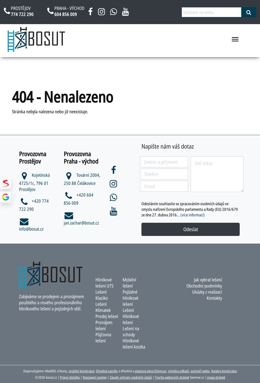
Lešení (128, 310)
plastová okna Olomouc (151, 371)
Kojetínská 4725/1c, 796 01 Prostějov (34, 182)
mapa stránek (216, 377)
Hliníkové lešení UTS (104, 283)
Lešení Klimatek (103, 307)
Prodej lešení (106, 316)
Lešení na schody (131, 331)
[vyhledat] (248, 12)
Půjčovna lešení (103, 337)
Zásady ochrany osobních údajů (131, 377)
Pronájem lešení (103, 325)
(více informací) (193, 215)
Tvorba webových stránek (172, 377)
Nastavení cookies (95, 377)
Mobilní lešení (129, 283)
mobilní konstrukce (81, 371)
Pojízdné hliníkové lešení (130, 298)
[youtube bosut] (125, 13)
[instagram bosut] (101, 13)
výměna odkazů (178, 371)
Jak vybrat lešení (208, 280)
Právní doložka (70, 377)
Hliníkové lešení (131, 319)
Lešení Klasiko (101, 295)
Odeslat (190, 229)
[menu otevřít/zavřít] (235, 41)
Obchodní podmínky (204, 286)
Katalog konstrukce (224, 371)
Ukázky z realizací (207, 292)
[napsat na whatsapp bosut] (113, 13)
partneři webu (200, 371)
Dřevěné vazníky (107, 371)
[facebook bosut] (90, 13)
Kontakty (214, 298)
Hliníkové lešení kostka (134, 344)
